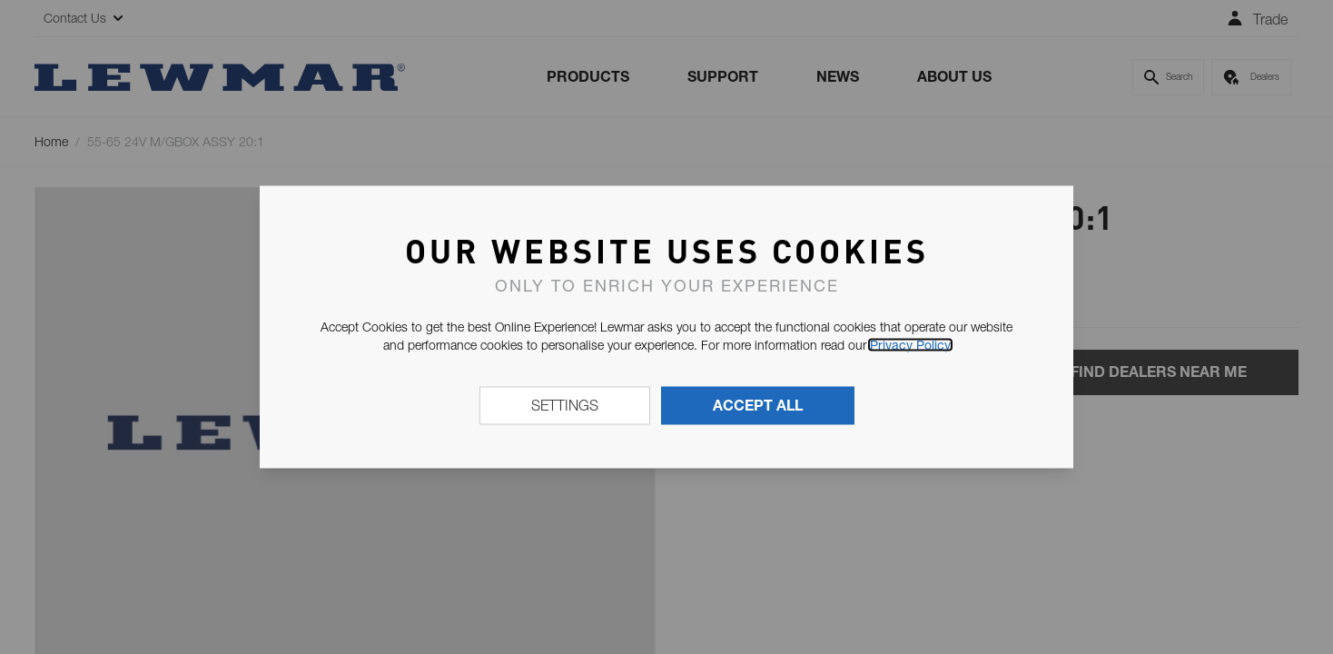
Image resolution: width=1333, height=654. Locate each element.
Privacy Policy (910, 345)
